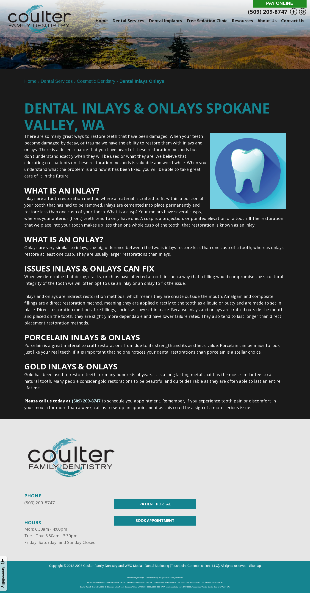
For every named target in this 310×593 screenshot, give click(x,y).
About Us (267, 20)
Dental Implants (165, 20)
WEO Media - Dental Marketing (147, 565)
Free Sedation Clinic (207, 20)
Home (101, 20)
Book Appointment (155, 520)
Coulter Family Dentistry (100, 565)
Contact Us (292, 20)
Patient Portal (155, 504)
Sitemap (255, 565)
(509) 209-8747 (267, 11)
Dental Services (128, 20)
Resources (242, 20)
